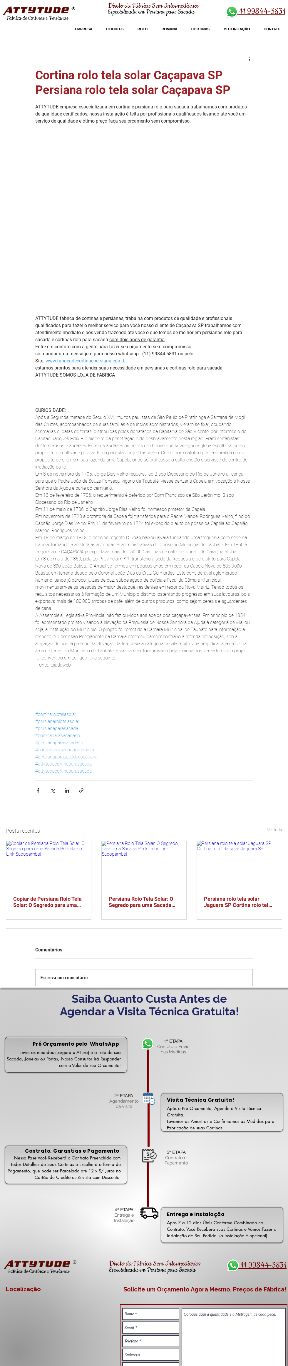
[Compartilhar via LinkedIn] (67, 790)
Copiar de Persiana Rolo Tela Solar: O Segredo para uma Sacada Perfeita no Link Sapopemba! (47, 902)
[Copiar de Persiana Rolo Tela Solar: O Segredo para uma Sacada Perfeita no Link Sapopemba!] (48, 865)
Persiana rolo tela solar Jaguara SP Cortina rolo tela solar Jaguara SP (237, 902)
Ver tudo (274, 829)
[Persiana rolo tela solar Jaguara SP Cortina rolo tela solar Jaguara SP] (239, 865)
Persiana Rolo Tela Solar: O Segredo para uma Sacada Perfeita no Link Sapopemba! (143, 902)
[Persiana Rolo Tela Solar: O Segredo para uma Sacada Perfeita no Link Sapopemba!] (144, 865)
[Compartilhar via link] (81, 790)
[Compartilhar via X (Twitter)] (52, 790)
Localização (23, 1289)
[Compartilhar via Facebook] (38, 790)
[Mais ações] (249, 59)
